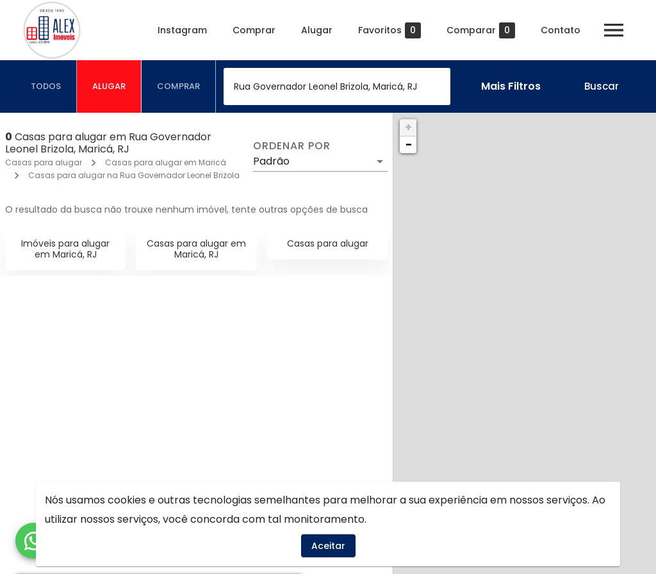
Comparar (481, 30)
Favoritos (389, 30)
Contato (560, 30)
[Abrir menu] (613, 30)
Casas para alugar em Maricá (165, 162)
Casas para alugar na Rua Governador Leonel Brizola (134, 175)
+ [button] (408, 127)
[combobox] (337, 86)
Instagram (182, 30)
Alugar (316, 30)
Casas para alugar (43, 162)
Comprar (254, 30)
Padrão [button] (271, 161)
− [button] (409, 144)
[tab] (46, 86)
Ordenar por (291, 146)
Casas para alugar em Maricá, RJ (196, 249)
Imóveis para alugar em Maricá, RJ (65, 249)
